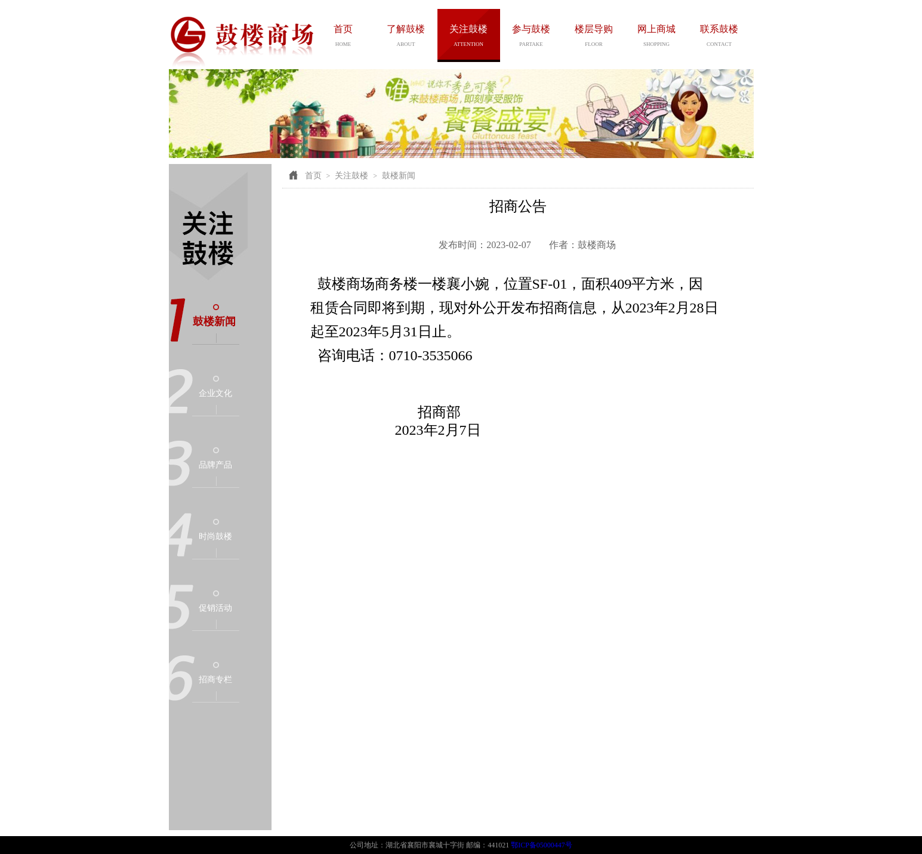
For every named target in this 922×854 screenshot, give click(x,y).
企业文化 (215, 393)
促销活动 (215, 608)
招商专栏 (215, 679)
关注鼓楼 (351, 175)
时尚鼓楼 (215, 536)
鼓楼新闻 (214, 321)
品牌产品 (215, 464)
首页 (313, 175)
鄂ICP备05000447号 (541, 845)
